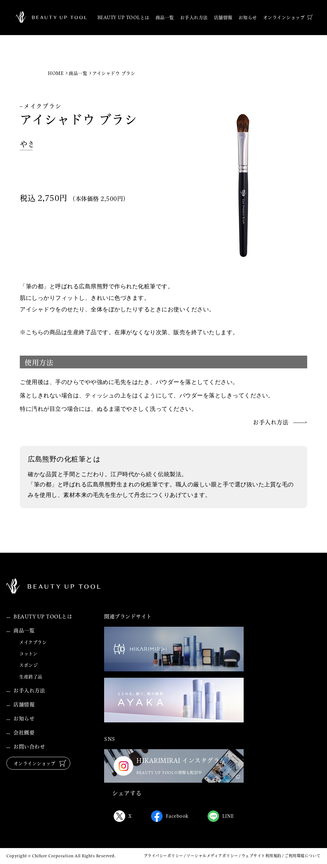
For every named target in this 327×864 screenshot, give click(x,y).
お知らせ (23, 718)
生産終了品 (30, 677)
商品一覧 (78, 73)
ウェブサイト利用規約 (261, 855)
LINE (221, 816)
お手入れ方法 (29, 690)
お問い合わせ (29, 746)
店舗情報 (23, 704)
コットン (28, 654)
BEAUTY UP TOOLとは (42, 616)
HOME (56, 73)
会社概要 (23, 732)
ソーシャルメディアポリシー (212, 855)
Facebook (169, 816)
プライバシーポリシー (163, 855)
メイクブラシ (33, 642)
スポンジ (28, 665)
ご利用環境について (303, 855)
